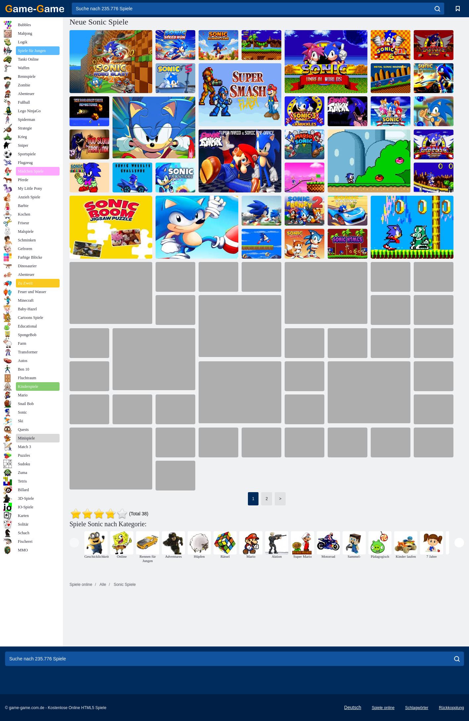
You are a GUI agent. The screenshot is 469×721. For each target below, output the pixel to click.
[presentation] (74, 542)
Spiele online (383, 707)
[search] (437, 8)
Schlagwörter (416, 707)
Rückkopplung (451, 707)
